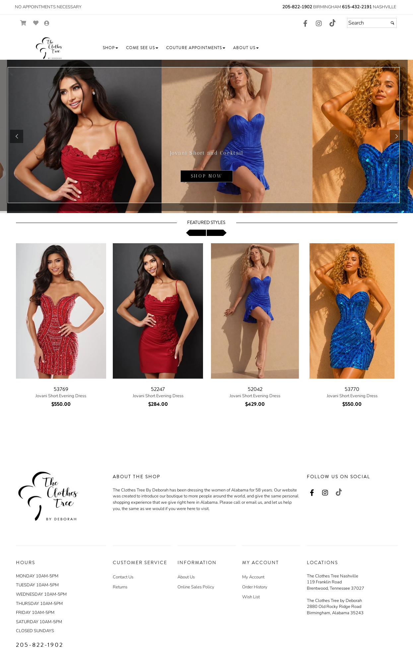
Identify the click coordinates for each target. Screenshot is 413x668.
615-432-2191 (357, 7)
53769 (61, 389)
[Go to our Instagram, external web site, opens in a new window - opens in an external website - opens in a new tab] (319, 24)
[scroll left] (196, 233)
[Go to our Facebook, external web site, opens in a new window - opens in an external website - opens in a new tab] (305, 24)
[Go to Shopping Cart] (23, 23)
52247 (158, 389)
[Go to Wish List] (36, 23)
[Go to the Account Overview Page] (47, 24)
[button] (110, 47)
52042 (255, 389)
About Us (186, 577)
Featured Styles (206, 222)
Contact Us (123, 577)
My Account (253, 577)
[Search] (372, 23)
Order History (254, 587)
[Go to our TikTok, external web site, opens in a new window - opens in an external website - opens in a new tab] (332, 23)
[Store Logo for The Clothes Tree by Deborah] (49, 48)
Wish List (251, 597)
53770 (352, 389)
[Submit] (392, 23)
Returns (120, 587)
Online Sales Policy (195, 587)
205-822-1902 (297, 7)
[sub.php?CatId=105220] (206, 136)
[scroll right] (217, 233)
